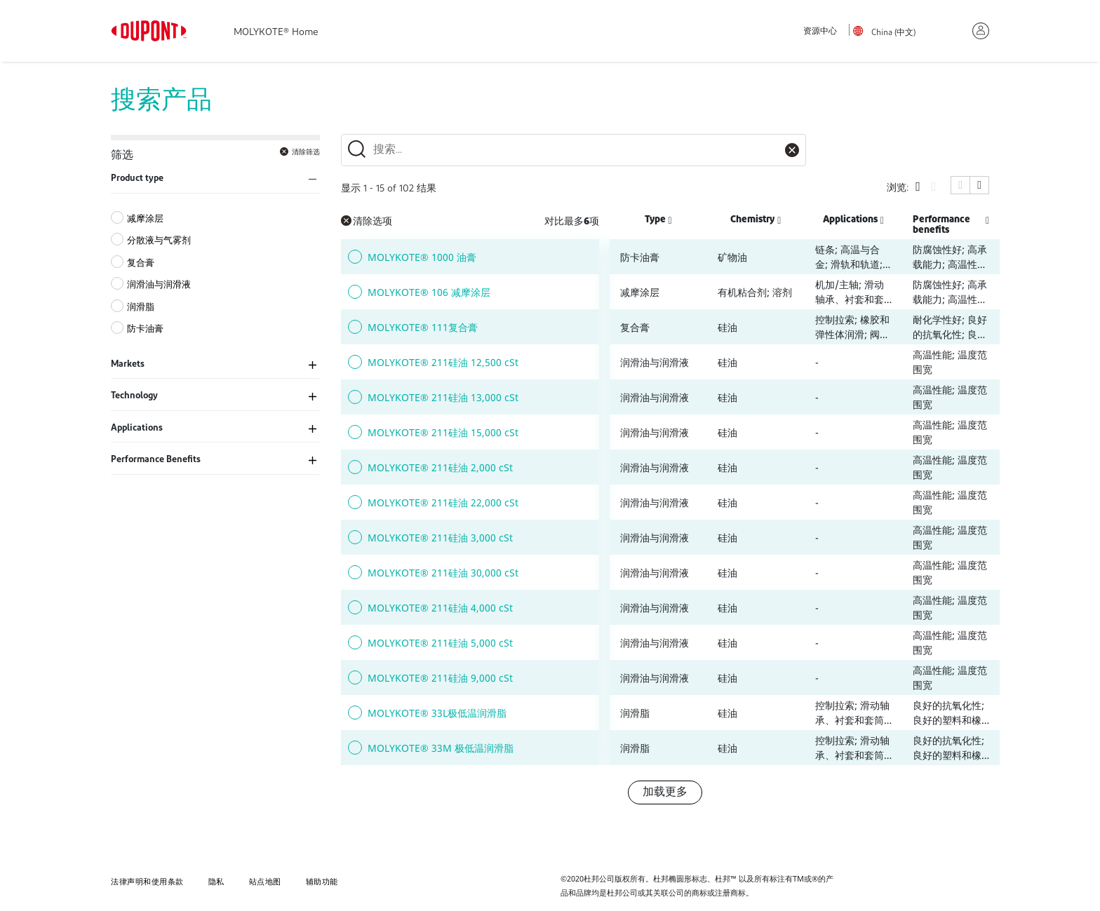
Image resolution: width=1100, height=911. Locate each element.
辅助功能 (322, 881)
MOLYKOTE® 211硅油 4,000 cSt (440, 607)
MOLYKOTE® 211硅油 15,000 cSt (443, 432)
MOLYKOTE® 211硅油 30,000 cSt (443, 572)
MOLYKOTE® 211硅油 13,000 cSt (443, 397)
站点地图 (265, 881)
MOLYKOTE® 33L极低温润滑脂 (437, 713)
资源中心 (820, 31)
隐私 (216, 881)
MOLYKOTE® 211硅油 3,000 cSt (440, 537)
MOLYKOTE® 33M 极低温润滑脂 (441, 748)
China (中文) (893, 33)
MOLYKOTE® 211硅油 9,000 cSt (440, 677)
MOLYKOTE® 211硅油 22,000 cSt (443, 502)
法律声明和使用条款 (147, 881)
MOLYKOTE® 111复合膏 (423, 327)
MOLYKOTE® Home (276, 32)
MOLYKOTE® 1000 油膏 (422, 257)
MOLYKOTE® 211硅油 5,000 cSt (440, 642)
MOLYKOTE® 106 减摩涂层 (429, 292)
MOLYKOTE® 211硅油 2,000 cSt (440, 467)
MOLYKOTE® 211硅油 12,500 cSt (443, 362)
